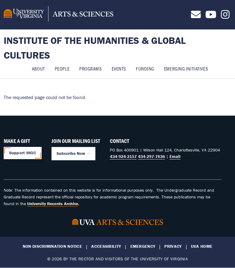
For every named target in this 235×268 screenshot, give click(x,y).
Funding (145, 68)
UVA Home (201, 246)
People (62, 68)
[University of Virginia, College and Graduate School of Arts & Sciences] (58, 14)
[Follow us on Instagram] (225, 16)
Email (175, 156)
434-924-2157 (123, 156)
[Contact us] (196, 16)
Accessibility (106, 246)
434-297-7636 (151, 156)
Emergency (142, 246)
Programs (90, 68)
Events (119, 68)
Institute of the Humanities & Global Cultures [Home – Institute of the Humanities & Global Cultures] (95, 47)
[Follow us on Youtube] (210, 16)
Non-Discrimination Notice (52, 246)
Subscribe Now (71, 153)
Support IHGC (22, 152)
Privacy (172, 246)
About (38, 68)
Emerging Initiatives (186, 68)
